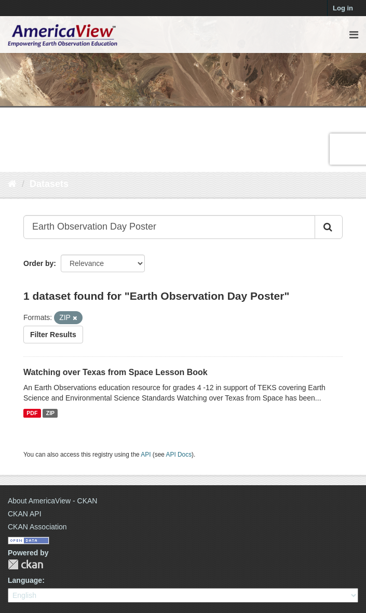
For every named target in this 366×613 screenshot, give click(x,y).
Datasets (49, 184)
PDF (31, 413)
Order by (38, 263)
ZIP (50, 413)
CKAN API (25, 514)
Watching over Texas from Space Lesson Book (115, 372)
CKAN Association (37, 527)
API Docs (179, 454)
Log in (343, 8)
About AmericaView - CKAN (52, 501)
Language (25, 580)
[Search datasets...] (169, 227)
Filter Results (53, 334)
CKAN (25, 564)
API (146, 454)
